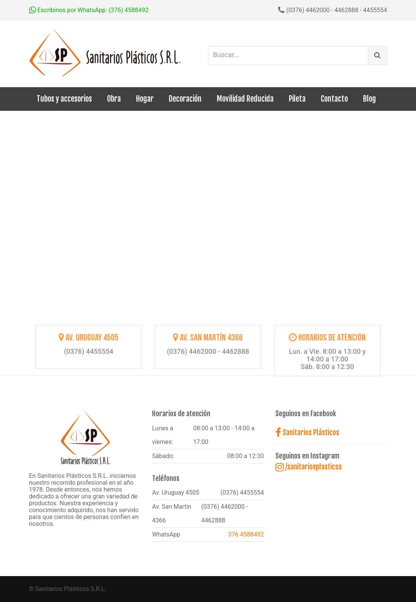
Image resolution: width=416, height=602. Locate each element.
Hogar (145, 99)
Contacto (334, 99)
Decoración (185, 99)
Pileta (297, 99)
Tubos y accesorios (64, 99)
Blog (369, 99)
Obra (114, 99)
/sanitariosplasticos (308, 466)
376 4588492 (246, 534)
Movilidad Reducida (245, 99)
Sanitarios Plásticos (307, 432)
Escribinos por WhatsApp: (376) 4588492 (89, 10)
